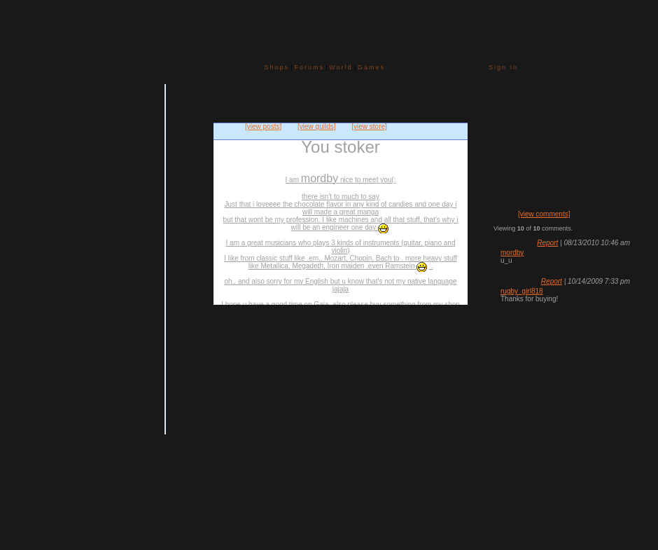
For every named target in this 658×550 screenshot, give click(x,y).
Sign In (503, 67)
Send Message (26, 375)
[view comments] (544, 214)
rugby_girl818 (521, 291)
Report (547, 243)
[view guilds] (316, 126)
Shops (277, 67)
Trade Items (26, 389)
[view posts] (263, 126)
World (340, 67)
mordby (512, 252)
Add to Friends (26, 357)
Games (371, 67)
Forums (309, 67)
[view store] (369, 126)
